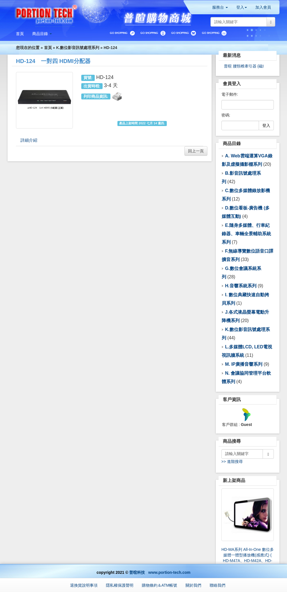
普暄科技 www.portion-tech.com (159, 572)
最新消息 (232, 55)
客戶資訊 (232, 399)
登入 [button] (241, 7)
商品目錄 (232, 143)
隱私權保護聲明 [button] (119, 585)
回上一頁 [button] (196, 151)
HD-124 (110, 47)
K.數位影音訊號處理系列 (77, 47)
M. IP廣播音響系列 (243, 364)
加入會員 (263, 7)
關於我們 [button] (193, 585)
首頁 (48, 47)
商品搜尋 (232, 441)
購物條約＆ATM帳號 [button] (159, 585)
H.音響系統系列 (240, 285)
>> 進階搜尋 (232, 461)
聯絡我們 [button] (217, 585)
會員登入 (232, 83)
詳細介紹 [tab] (28, 140)
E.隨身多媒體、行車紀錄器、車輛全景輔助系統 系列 (246, 233)
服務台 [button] (220, 7)
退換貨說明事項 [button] (84, 585)
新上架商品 (234, 480)
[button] (42, 34)
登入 (266, 125)
